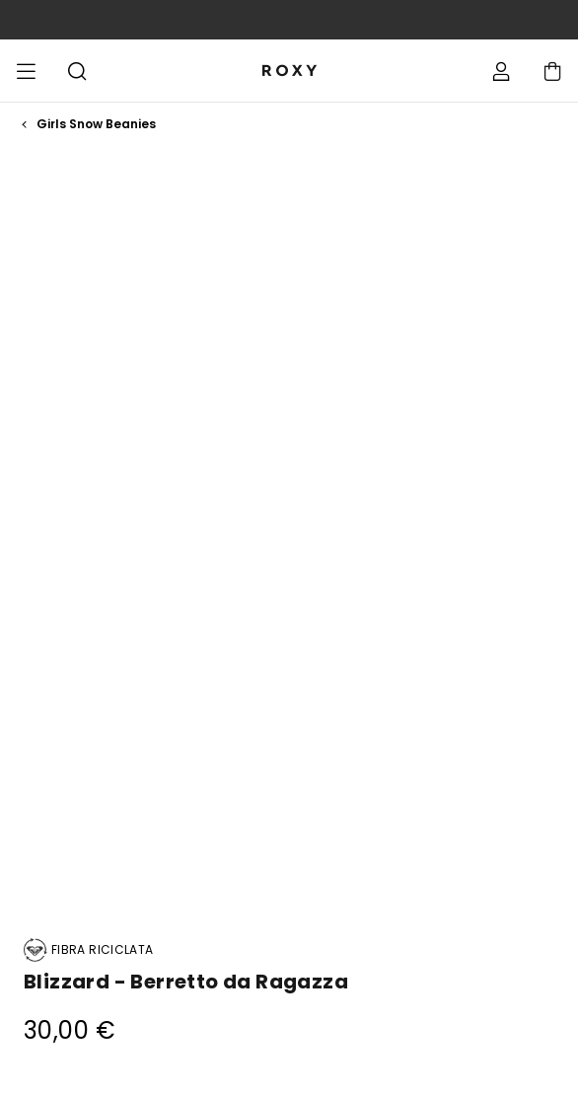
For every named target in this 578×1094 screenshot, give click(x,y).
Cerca (77, 71)
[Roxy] (289, 70)
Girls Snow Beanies (96, 124)
